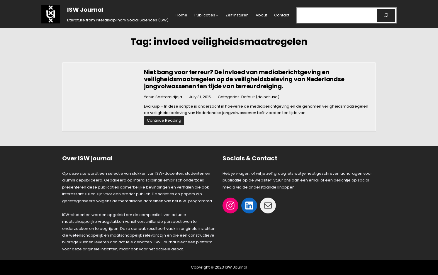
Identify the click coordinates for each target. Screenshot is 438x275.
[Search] (386, 15)
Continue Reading (165, 121)
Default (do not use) (260, 97)
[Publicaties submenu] (217, 15)
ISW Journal (85, 10)
